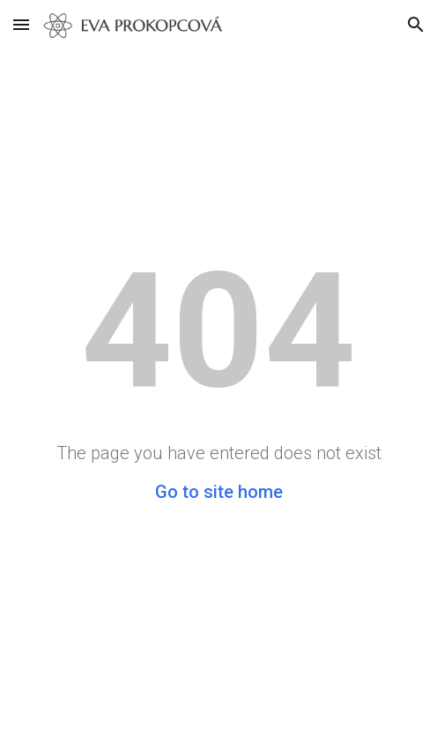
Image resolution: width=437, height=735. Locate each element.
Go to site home (219, 491)
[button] (21, 24)
